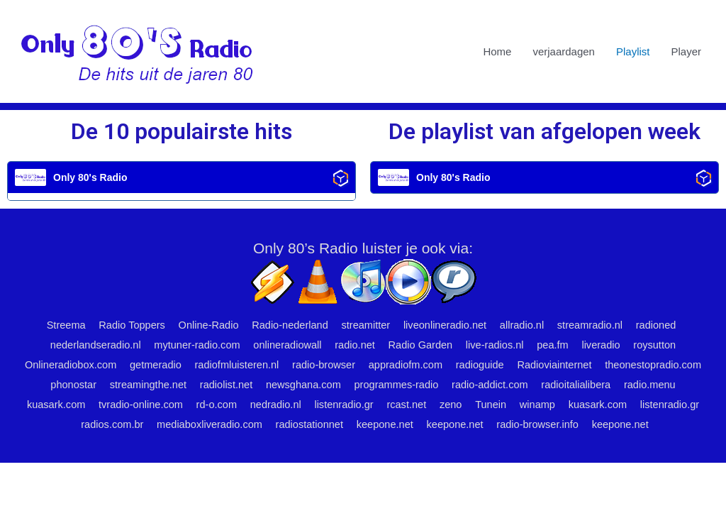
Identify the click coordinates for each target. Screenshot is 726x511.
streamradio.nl (596, 325)
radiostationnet (490, 424)
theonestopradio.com (110, 385)
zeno (628, 404)
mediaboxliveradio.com (387, 424)
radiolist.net (355, 385)
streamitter (365, 325)
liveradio (608, 345)
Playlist (633, 51)
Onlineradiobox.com (118, 365)
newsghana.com (433, 385)
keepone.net (568, 424)
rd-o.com (387, 404)
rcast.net (583, 404)
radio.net (354, 345)
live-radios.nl (498, 345)
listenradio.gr (518, 404)
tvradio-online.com (309, 404)
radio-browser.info (329, 444)
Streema (56, 325)
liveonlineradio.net (446, 325)
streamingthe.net (274, 385)
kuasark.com (222, 404)
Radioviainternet (616, 365)
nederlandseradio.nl (88, 345)
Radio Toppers (124, 325)
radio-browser (379, 365)
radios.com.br (287, 424)
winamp (75, 424)
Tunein (670, 404)
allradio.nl (525, 325)
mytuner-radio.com (192, 345)
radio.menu (152, 404)
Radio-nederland (286, 325)
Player (686, 51)
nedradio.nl (448, 404)
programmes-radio (530, 385)
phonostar (197, 385)
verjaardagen (563, 51)
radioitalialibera (76, 404)
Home (497, 51)
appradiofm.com (463, 365)
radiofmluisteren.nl (289, 365)
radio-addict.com (626, 385)
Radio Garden (422, 345)
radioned (663, 325)
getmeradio (206, 365)
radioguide (539, 365)
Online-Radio (203, 325)
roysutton (664, 345)
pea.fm (558, 345)
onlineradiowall (285, 345)
